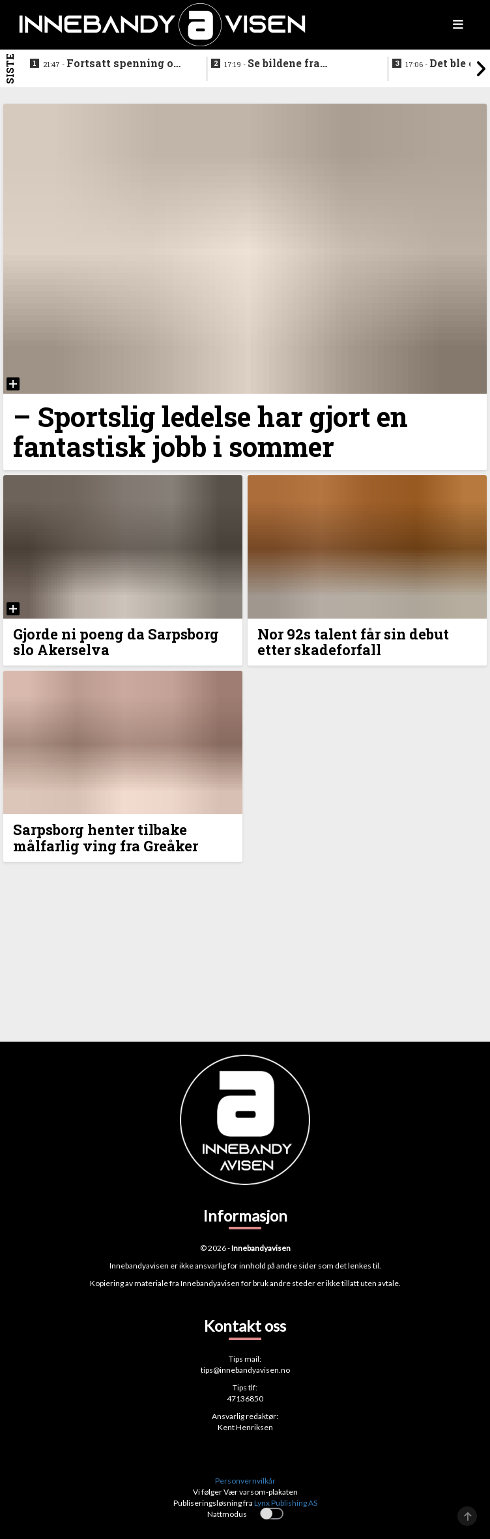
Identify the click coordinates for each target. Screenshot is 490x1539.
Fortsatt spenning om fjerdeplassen (113, 64)
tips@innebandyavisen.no (245, 1370)
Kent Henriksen (245, 1427)
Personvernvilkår (245, 1481)
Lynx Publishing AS (285, 1503)
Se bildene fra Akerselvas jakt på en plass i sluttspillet (282, 64)
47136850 (245, 1398)
